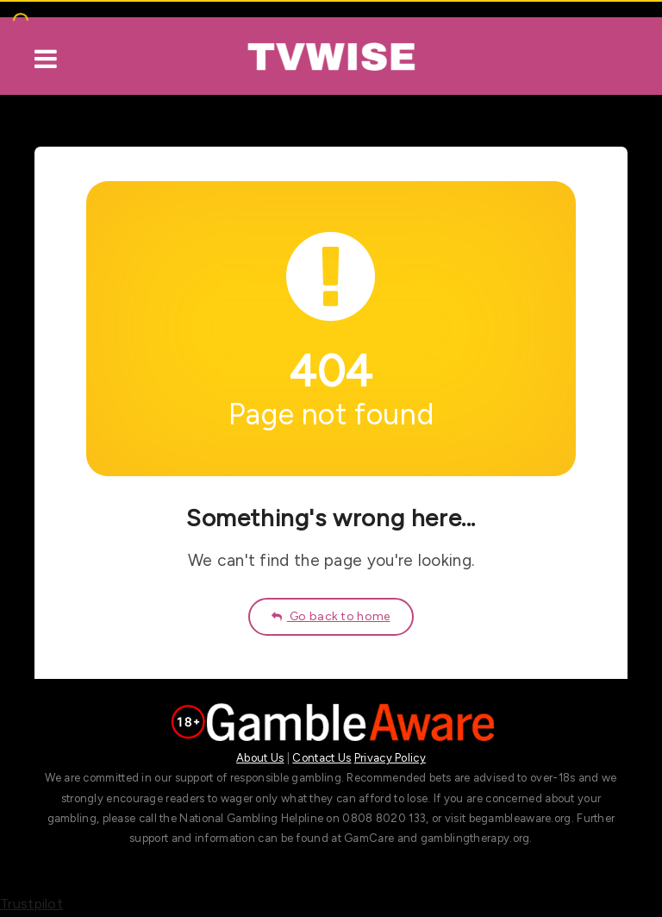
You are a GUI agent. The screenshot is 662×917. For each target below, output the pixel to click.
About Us (260, 757)
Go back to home (331, 616)
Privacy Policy (390, 757)
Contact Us (321, 757)
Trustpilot (31, 903)
